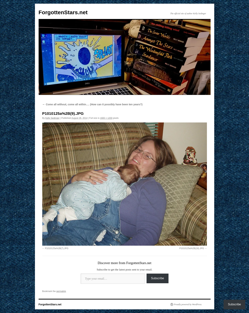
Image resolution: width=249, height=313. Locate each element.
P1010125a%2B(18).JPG (191, 248)
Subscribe (157, 278)
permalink (61, 291)
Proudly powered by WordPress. (188, 304)
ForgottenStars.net (63, 12)
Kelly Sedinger (52, 118)
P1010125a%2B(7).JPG (56, 248)
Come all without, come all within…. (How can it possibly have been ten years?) (92, 104)
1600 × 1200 (106, 118)
